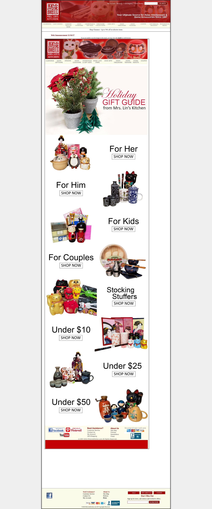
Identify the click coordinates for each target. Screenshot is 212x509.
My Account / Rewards (114, 3)
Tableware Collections (100, 24)
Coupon (143, 24)
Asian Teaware (132, 24)
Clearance (47, 24)
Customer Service (89, 494)
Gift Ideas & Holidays (154, 24)
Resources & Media (164, 24)
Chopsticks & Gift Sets (90, 24)
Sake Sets (111, 24)
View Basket (139, 3)
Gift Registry (128, 3)
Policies (105, 496)
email (119, 38)
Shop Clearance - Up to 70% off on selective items (106, 30)
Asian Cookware (79, 24)
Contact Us (86, 496)
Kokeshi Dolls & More (69, 25)
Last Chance (57, 24)
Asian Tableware (122, 24)
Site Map (106, 494)
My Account (87, 498)
